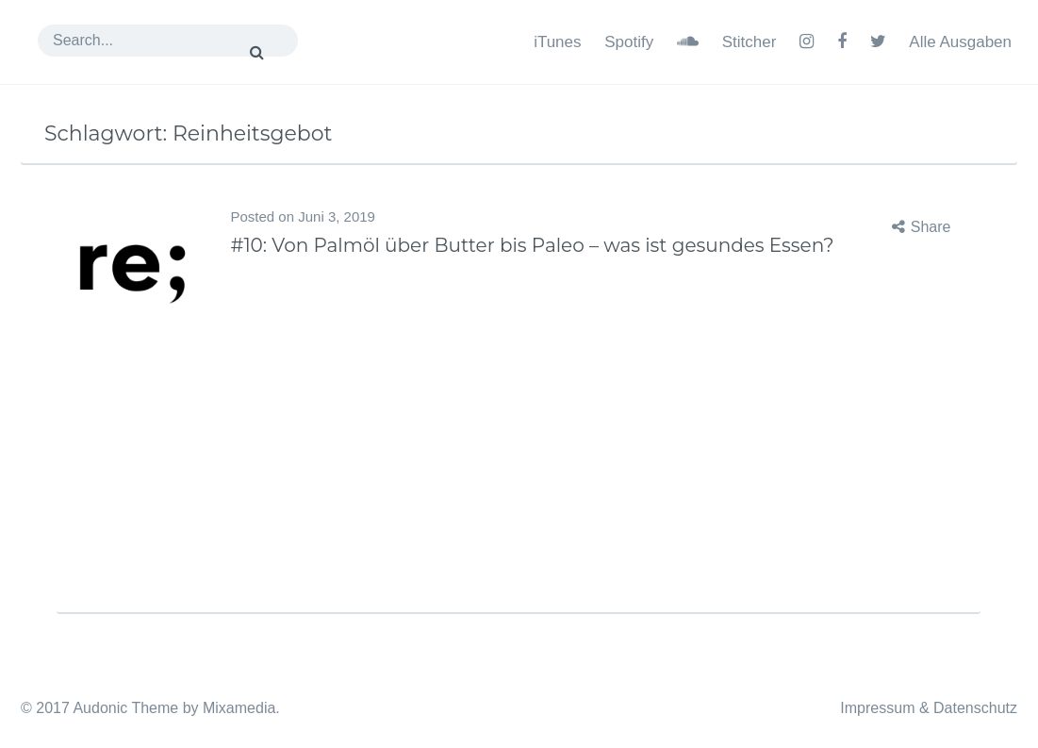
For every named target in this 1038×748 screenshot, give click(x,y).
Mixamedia (239, 708)
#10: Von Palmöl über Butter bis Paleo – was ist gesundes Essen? (531, 245)
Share (931, 227)
